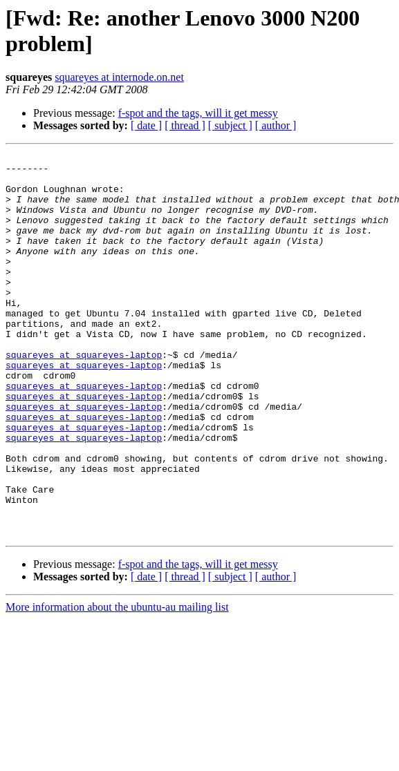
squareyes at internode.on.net (119, 77)
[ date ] (146, 125)
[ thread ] (185, 125)
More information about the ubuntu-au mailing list (117, 683)
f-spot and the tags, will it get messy (198, 113)
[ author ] (276, 125)
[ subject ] (230, 125)
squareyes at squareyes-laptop (84, 396)
